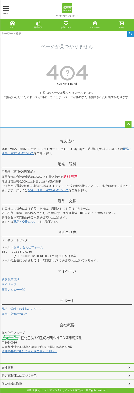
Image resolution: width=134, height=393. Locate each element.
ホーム (12, 24)
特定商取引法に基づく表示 (19, 375)
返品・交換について (26, 221)
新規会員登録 (10, 279)
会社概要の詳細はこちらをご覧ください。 (29, 351)
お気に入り (66, 24)
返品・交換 (67, 201)
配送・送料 (67, 164)
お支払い (67, 141)
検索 (130, 34)
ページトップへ (128, 124)
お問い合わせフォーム (28, 247)
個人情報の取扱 (12, 383)
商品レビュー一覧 (13, 289)
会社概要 (67, 325)
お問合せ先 (67, 232)
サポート (67, 301)
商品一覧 (38, 24)
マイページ (95, 24)
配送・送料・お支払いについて (48, 190)
